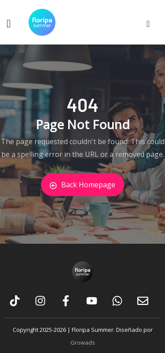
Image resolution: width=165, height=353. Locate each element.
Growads (82, 342)
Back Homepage (82, 185)
